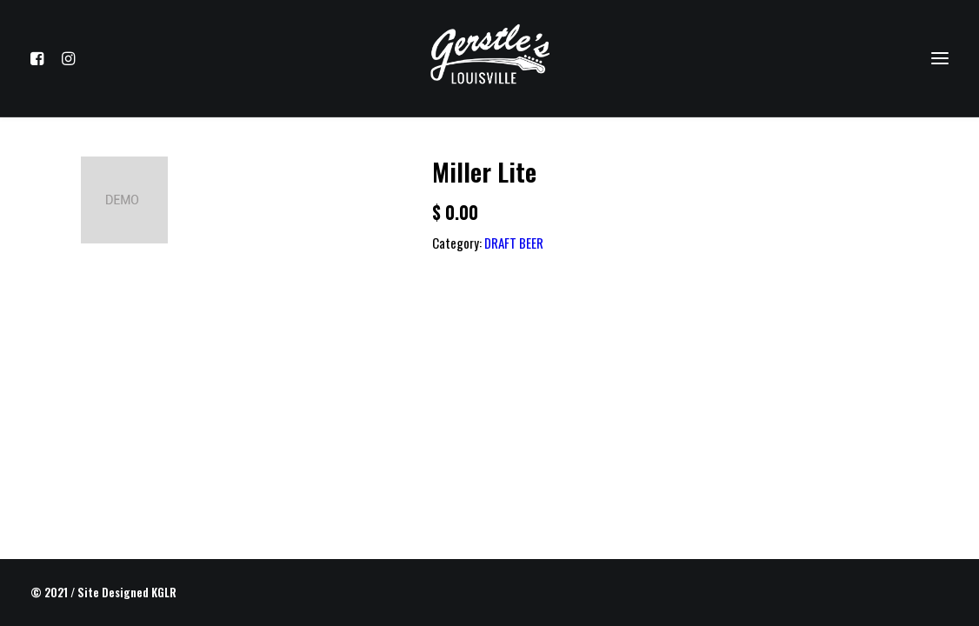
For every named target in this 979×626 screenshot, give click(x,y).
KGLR (163, 592)
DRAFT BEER (513, 242)
